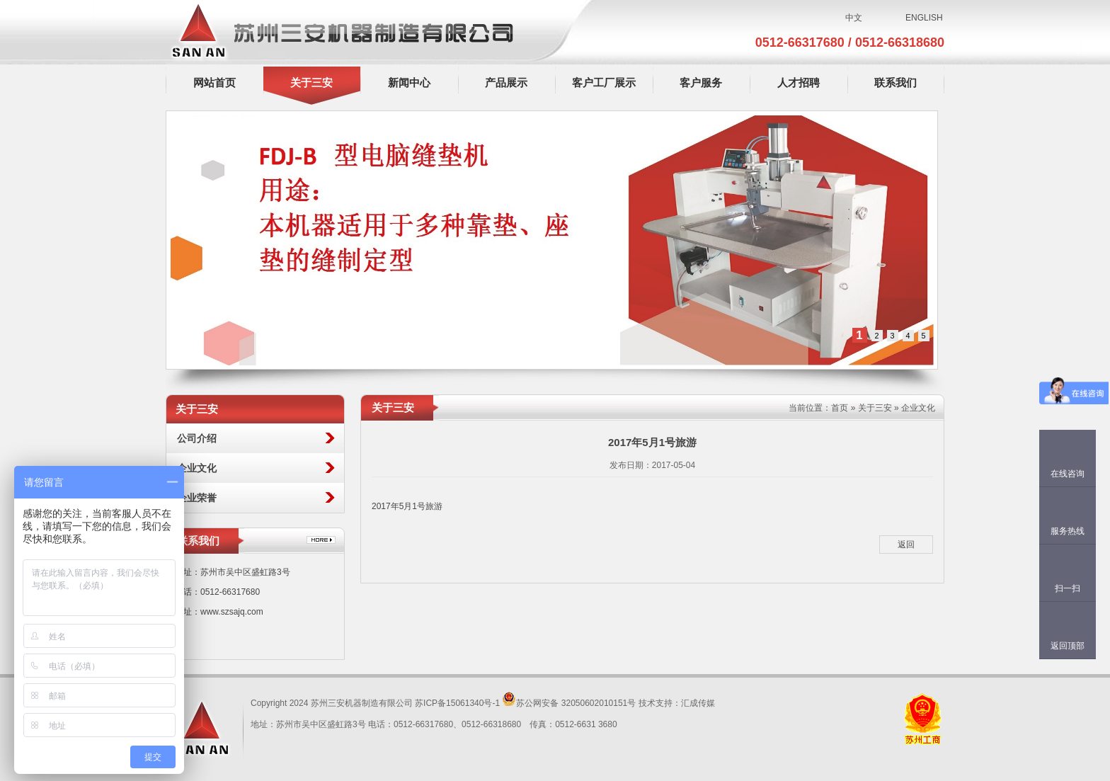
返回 (906, 544)
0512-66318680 (899, 42)
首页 (839, 408)
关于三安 (875, 408)
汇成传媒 (698, 703)
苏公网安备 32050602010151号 (569, 703)
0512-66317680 (801, 42)
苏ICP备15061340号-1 (457, 703)
